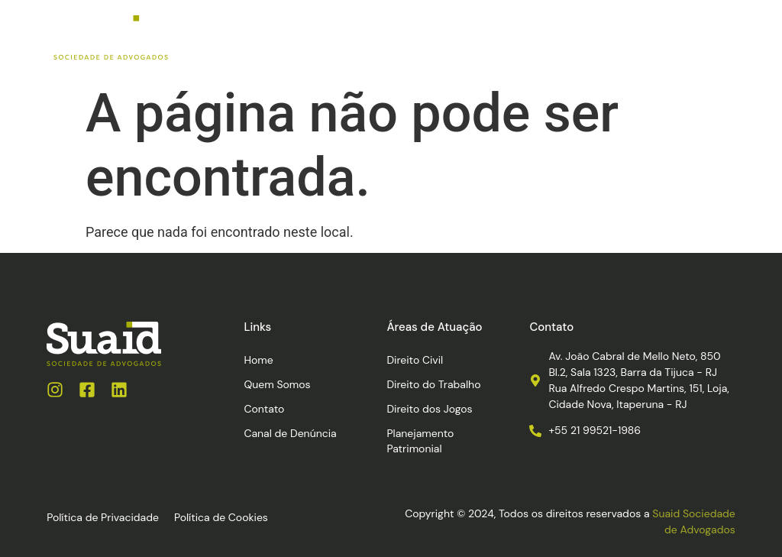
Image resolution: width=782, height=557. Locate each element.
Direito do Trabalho (433, 384)
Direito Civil (414, 360)
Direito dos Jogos (429, 409)
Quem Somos (277, 384)
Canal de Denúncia (290, 433)
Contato (264, 409)
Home (258, 360)
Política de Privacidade (103, 517)
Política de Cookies (221, 517)
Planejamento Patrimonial (420, 440)
